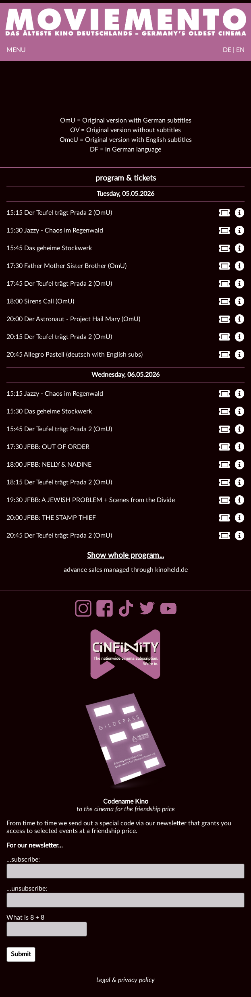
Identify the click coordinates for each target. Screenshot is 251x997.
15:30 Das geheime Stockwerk (49, 411)
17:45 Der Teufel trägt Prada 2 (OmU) (59, 283)
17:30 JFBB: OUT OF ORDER (47, 447)
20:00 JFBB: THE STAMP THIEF (51, 518)
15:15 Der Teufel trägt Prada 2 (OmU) (59, 213)
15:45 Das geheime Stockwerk (49, 248)
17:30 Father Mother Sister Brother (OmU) (66, 266)
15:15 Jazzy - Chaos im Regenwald (54, 393)
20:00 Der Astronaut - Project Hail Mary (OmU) (73, 319)
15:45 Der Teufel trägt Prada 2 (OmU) (59, 429)
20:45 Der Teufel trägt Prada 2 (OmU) (59, 535)
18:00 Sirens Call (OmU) (40, 301)
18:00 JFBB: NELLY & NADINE (48, 464)
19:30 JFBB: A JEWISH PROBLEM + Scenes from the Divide (90, 500)
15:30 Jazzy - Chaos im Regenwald (54, 230)
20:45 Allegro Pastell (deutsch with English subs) (74, 354)
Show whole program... (125, 555)
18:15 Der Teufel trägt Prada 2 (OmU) (59, 482)
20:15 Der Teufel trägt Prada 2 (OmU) (59, 337)
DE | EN (234, 50)
